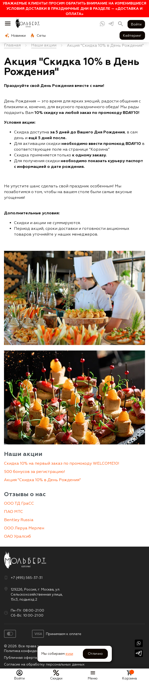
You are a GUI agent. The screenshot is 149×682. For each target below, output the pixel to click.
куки (69, 654)
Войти (136, 24)
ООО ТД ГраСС (19, 503)
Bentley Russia (18, 519)
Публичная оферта (20, 658)
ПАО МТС (13, 511)
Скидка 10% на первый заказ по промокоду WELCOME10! (61, 463)
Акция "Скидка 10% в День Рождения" (42, 479)
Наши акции (23, 453)
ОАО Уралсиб (17, 536)
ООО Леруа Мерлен (24, 528)
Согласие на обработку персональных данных (44, 664)
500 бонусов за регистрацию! (34, 471)
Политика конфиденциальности (31, 651)
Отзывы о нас (25, 494)
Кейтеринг (132, 35)
